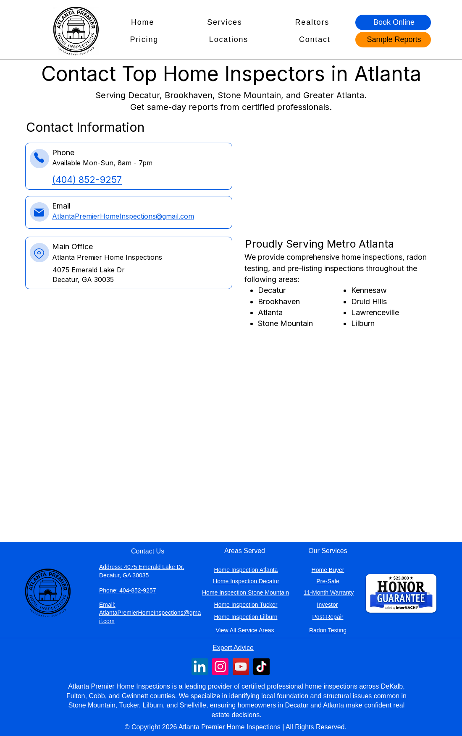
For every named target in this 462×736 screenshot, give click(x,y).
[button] (224, 22)
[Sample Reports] (393, 39)
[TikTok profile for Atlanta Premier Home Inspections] (261, 666)
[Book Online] (393, 22)
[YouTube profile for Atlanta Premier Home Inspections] (241, 666)
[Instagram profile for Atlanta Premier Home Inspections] (220, 666)
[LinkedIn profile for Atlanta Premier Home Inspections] (200, 666)
